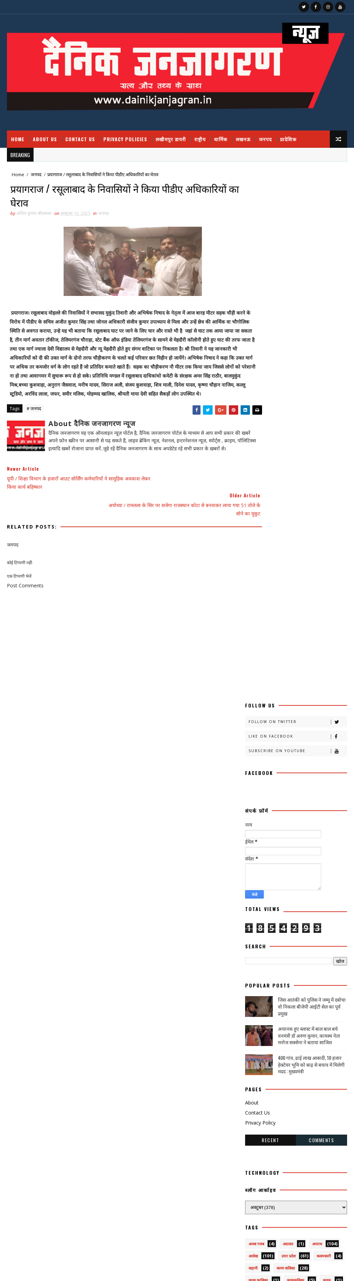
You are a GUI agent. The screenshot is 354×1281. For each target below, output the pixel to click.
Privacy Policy (260, 592)
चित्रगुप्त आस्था (259, 834)
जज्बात (319, 834)
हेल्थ (285, 1052)
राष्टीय (313, 943)
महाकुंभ (280, 931)
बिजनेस (283, 907)
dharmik (316, 1052)
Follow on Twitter (298, 191)
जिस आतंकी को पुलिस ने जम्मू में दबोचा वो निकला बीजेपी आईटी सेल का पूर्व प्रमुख (312, 475)
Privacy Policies (125, 139)
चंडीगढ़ (317, 822)
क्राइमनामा (290, 761)
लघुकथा (296, 979)
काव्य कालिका (258, 749)
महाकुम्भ (315, 931)
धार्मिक (220, 139)
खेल (319, 810)
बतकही (291, 894)
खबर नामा (256, 773)
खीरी (285, 773)
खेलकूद (254, 822)
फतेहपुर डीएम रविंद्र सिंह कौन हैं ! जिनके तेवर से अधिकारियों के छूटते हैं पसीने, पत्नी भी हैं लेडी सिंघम (304, 1138)
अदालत (288, 713)
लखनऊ (243, 139)
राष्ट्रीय (200, 139)
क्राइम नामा (256, 761)
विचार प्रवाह (257, 991)
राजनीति (282, 943)
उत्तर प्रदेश (288, 725)
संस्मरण (309, 1004)
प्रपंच (284, 882)
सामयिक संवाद (320, 1016)
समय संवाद (256, 1016)
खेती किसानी (288, 810)
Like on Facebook (298, 205)
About (252, 572)
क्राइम (327, 749)
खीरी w (254, 810)
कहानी (253, 737)
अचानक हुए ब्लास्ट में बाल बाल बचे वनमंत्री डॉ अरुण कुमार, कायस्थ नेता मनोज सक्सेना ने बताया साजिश (309, 504)
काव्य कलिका (286, 737)
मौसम (253, 943)
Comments (321, 609)
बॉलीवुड (313, 907)
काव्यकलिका (295, 749)
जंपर (291, 834)
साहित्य (253, 1028)
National (259, 1076)
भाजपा (253, 919)
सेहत (280, 1028)
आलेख (253, 725)
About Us (45, 139)
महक (252, 931)
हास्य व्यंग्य (256, 1052)
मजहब (282, 919)
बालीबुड (254, 907)
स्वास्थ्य (280, 1040)
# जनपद (34, 422)
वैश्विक (291, 991)
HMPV (289, 1064)
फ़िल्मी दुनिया (258, 894)
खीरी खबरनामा (293, 785)
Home (18, 139)
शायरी (323, 991)
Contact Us (80, 139)
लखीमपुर (289, 967)
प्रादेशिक (288, 139)
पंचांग (252, 870)
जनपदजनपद (292, 846)
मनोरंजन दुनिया (316, 919)
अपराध (317, 713)
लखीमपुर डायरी (171, 139)
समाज (287, 1016)
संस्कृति (280, 1004)
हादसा (310, 1040)
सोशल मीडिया (314, 1028)
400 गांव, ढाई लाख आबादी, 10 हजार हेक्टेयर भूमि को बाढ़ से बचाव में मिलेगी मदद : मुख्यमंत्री (311, 533)
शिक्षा (252, 1004)
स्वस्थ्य (253, 1040)
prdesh (296, 1076)
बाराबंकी (321, 894)
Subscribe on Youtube (298, 220)
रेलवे (283, 955)
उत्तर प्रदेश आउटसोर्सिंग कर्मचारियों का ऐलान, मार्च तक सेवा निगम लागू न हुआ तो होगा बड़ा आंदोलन (303, 1167)
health (256, 1064)
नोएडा (319, 858)
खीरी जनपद (257, 798)
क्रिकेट (322, 761)
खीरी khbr (294, 798)
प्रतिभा (302, 870)
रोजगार (312, 955)
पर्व (277, 870)
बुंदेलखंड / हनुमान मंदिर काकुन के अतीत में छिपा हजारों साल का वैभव (300, 1222)
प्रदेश (252, 882)
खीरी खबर (315, 773)
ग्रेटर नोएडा (285, 822)
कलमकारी (324, 725)
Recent (270, 609)
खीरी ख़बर (256, 785)
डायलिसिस (256, 858)
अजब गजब (256, 713)
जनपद (265, 139)
